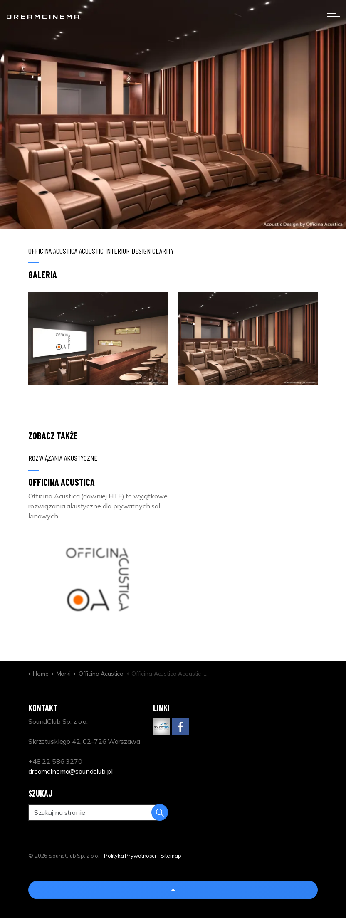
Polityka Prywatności (130, 855)
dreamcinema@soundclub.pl (70, 771)
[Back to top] (173, 890)
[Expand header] (333, 16)
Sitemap (171, 855)
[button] (98, 338)
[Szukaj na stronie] (98, 812)
